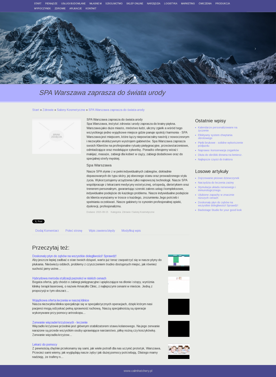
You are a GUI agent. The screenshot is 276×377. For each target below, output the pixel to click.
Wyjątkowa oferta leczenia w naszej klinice (60, 300)
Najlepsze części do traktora (215, 159)
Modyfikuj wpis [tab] (131, 230)
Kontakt (91, 8)
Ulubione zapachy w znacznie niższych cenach (216, 196)
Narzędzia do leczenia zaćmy (216, 182)
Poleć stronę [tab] (73, 230)
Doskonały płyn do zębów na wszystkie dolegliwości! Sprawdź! (74, 256)
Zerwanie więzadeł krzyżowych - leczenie (59, 322)
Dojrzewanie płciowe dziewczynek (218, 178)
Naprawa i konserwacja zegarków (218, 150)
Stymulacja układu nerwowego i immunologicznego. (217, 189)
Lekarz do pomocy (44, 344)
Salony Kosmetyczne (71, 109)
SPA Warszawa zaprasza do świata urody (116, 109)
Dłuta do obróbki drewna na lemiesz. (220, 154)
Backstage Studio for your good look (220, 210)
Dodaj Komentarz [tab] (47, 230)
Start (35, 109)
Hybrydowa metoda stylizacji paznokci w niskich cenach (69, 278)
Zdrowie (48, 109)
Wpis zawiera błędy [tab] (102, 230)
